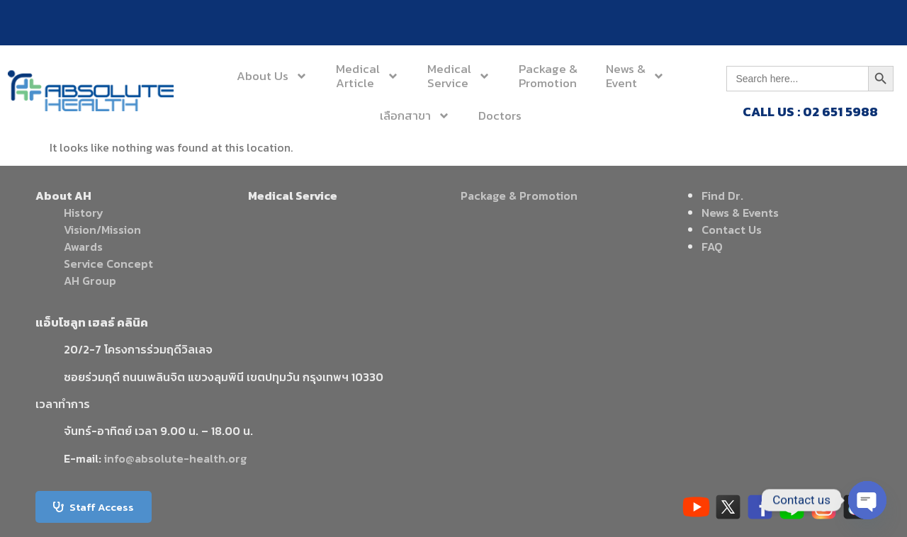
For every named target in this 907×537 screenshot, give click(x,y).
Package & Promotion (519, 195)
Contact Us (732, 229)
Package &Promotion (548, 76)
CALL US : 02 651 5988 (810, 111)
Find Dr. (722, 195)
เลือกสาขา (415, 116)
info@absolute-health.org (175, 458)
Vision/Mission (102, 229)
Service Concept (108, 263)
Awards (83, 246)
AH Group (90, 280)
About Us (272, 76)
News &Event (635, 76)
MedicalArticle (367, 76)
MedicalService (458, 76)
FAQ (712, 246)
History (83, 212)
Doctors (500, 115)
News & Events (740, 212)
